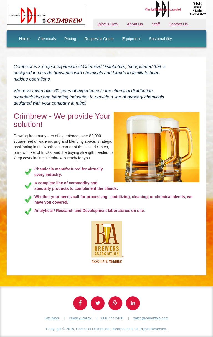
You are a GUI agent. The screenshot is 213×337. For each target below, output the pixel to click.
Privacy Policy (80, 318)
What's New (108, 24)
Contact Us (178, 24)
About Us (135, 24)
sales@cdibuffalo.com (150, 318)
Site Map (52, 318)
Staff (156, 24)
